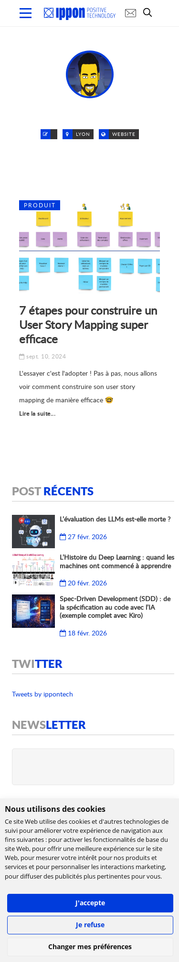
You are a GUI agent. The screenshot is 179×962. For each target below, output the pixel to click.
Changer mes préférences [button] (90, 946)
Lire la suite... (37, 413)
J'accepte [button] (90, 902)
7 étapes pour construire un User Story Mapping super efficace (88, 324)
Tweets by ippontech (42, 693)
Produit (40, 205)
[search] (150, 12)
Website (124, 134)
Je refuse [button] (90, 924)
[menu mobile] (25, 13)
